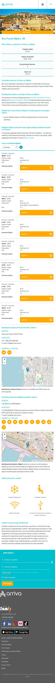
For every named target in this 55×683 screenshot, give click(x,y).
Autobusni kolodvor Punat (40, 97)
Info (21, 162)
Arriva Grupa (6, 648)
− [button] (4, 362)
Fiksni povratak (18, 572)
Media (3, 668)
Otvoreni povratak (32, 572)
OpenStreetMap (42, 386)
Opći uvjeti (5, 658)
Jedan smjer (6, 572)
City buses (5, 641)
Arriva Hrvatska (6, 644)
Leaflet (34, 386)
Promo (4, 655)
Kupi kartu (27, 32)
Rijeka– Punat (29, 138)
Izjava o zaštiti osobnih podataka (12, 638)
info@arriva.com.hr (8, 619)
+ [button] (4, 359)
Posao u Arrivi (6, 665)
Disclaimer (5, 662)
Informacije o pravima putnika (11, 651)
